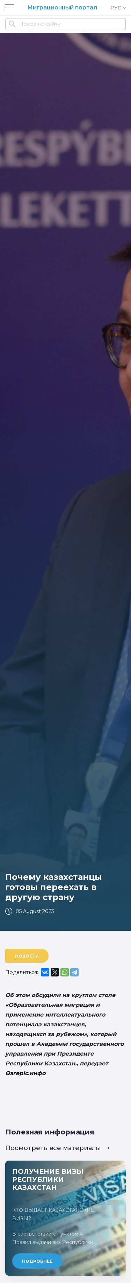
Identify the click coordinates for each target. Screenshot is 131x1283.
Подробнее (37, 1261)
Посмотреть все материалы (57, 1148)
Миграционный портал (62, 7)
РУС (118, 8)
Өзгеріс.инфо (25, 1073)
